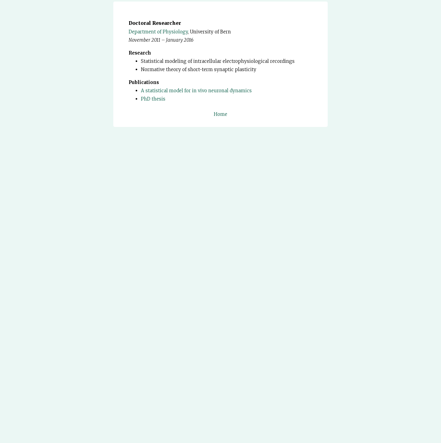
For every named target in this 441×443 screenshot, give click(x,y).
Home (220, 114)
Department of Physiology (158, 32)
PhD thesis (153, 99)
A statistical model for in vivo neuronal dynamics (196, 91)
